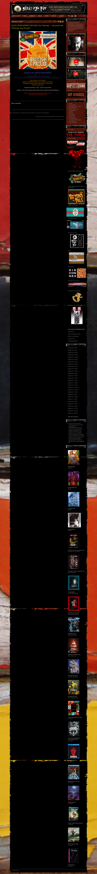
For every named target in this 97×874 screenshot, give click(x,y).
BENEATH (71, 113)
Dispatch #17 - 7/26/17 (73, 375)
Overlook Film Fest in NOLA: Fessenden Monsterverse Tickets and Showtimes (76, 425)
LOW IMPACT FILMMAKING (74, 290)
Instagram (79, 16)
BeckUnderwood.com (72, 218)
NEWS (25, 16)
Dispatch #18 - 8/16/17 (73, 373)
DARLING (71, 111)
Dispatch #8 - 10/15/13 (73, 396)
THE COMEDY (72, 114)
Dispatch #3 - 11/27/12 (73, 408)
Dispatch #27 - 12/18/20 (73, 357)
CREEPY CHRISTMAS (73, 205)
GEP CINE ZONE (72, 81)
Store (46, 16)
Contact (61, 16)
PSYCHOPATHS (72, 105)
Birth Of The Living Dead (73, 336)
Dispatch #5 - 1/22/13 (72, 403)
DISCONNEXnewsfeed (73, 341)
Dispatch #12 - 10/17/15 (73, 387)
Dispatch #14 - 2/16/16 (73, 382)
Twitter (72, 16)
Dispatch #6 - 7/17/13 (72, 401)
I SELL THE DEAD (73, 122)
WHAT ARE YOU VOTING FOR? (75, 305)
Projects (32, 16)
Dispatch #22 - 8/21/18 (73, 368)
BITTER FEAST (72, 117)
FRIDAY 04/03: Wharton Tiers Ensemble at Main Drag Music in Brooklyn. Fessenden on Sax (76, 429)
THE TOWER (71, 129)
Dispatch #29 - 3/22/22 (73, 352)
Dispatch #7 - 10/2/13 (72, 399)
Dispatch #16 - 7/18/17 (73, 378)
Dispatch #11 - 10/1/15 (73, 389)
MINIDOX (70, 90)
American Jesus (71, 338)
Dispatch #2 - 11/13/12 (73, 410)
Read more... (71, 30)
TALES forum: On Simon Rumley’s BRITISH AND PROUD (49, 116)
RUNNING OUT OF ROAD (73, 280)
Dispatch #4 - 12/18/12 (73, 406)
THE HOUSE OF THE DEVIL (75, 120)
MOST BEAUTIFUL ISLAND (75, 106)
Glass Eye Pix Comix (72, 232)
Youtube (75, 16)
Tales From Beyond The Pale (74, 334)
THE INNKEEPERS (73, 118)
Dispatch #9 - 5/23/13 (72, 394)
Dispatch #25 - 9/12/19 (73, 361)
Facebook (69, 16)
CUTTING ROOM (72, 138)
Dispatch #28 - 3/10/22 (73, 354)
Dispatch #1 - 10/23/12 (73, 413)
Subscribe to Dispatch (73, 416)
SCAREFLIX (70, 147)
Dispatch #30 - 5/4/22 (72, 350)
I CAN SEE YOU (72, 121)
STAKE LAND (72, 115)
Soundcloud (82, 16)
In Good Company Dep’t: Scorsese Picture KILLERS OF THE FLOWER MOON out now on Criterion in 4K (76, 436)
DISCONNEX (71, 266)
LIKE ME (71, 103)
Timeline (53, 16)
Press (40, 16)
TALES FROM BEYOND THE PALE (75, 171)
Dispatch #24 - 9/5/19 (72, 364)
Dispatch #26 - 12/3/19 (73, 359)
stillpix (69, 250)
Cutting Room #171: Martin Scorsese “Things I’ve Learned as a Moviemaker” (30, 112)
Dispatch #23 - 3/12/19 (73, 366)
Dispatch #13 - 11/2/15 (73, 385)
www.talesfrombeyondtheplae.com (38, 94)
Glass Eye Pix (16, 16)
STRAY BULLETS (72, 107)
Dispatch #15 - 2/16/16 (73, 380)
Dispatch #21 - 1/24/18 (73, 371)
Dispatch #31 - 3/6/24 (72, 347)
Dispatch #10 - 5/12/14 (73, 392)
